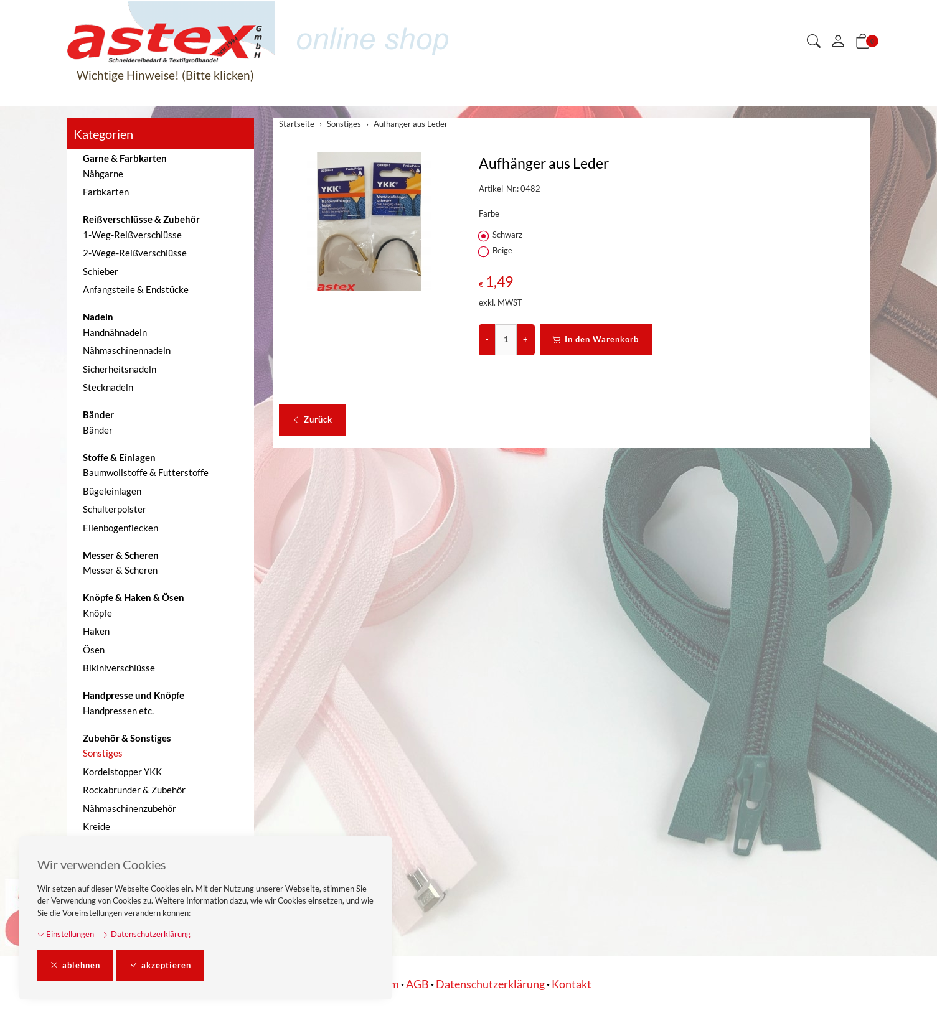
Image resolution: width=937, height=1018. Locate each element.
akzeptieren (160, 966)
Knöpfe (97, 613)
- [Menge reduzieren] (487, 339)
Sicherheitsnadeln (119, 369)
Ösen (94, 649)
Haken (96, 631)
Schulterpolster (114, 509)
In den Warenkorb (596, 340)
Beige (496, 250)
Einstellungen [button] (65, 934)
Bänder (98, 430)
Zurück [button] (312, 420)
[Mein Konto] (838, 41)
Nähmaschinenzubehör (129, 808)
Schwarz (501, 235)
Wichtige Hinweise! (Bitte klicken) (165, 75)
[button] (814, 42)
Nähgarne (103, 173)
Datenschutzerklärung (146, 934)
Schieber (100, 271)
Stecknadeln (108, 387)
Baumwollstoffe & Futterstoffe (146, 472)
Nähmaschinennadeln (127, 350)
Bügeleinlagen (112, 491)
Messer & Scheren (120, 570)
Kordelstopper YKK (122, 771)
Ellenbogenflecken (120, 527)
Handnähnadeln (115, 332)
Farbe (489, 213)
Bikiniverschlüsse (119, 667)
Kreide (96, 826)
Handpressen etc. (118, 710)
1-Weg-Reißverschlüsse (132, 234)
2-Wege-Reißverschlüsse (135, 252)
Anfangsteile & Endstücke (136, 289)
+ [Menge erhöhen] (525, 339)
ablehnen (75, 966)
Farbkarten (106, 191)
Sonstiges (103, 753)
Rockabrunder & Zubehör (134, 789)
